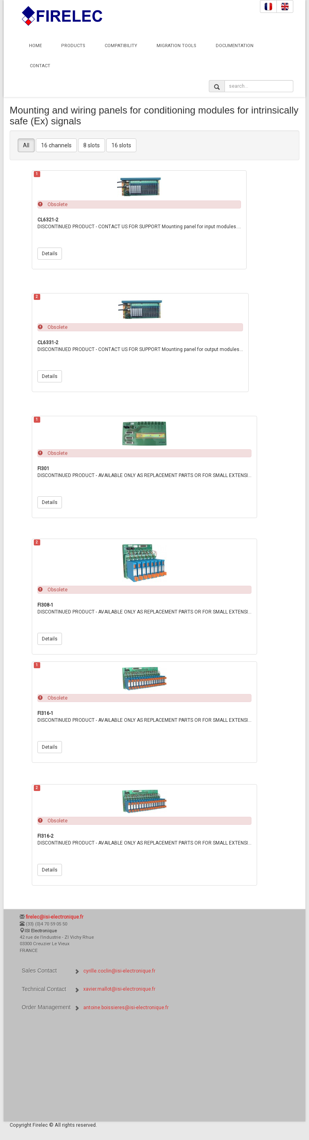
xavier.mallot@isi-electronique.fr (119, 989)
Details (50, 253)
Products (73, 45)
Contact (40, 65)
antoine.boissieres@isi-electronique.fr (126, 1007)
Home (35, 45)
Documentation (234, 45)
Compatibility (121, 45)
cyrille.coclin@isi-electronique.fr (119, 971)
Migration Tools (176, 45)
